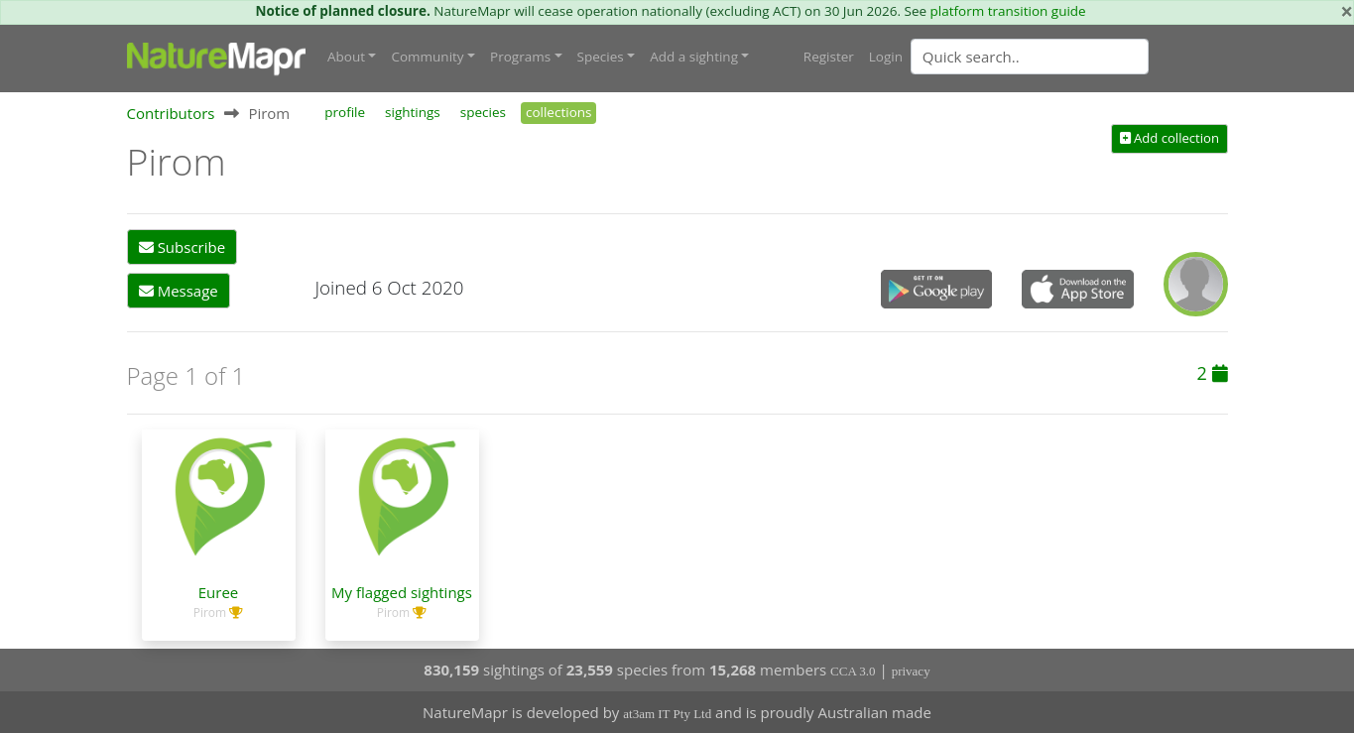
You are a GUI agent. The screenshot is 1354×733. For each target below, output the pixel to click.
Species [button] (600, 56)
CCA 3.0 (853, 671)
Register (828, 56)
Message (178, 291)
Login (886, 56)
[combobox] (1069, 56)
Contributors (171, 113)
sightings (412, 112)
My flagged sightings (401, 592)
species (483, 112)
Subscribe (182, 247)
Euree (218, 592)
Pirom (209, 612)
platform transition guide (1008, 11)
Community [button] (427, 56)
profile (344, 112)
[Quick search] (1030, 56)
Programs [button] (520, 56)
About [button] (346, 56)
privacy (911, 671)
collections (559, 112)
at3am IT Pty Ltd (667, 713)
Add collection (1169, 138)
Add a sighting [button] (694, 56)
